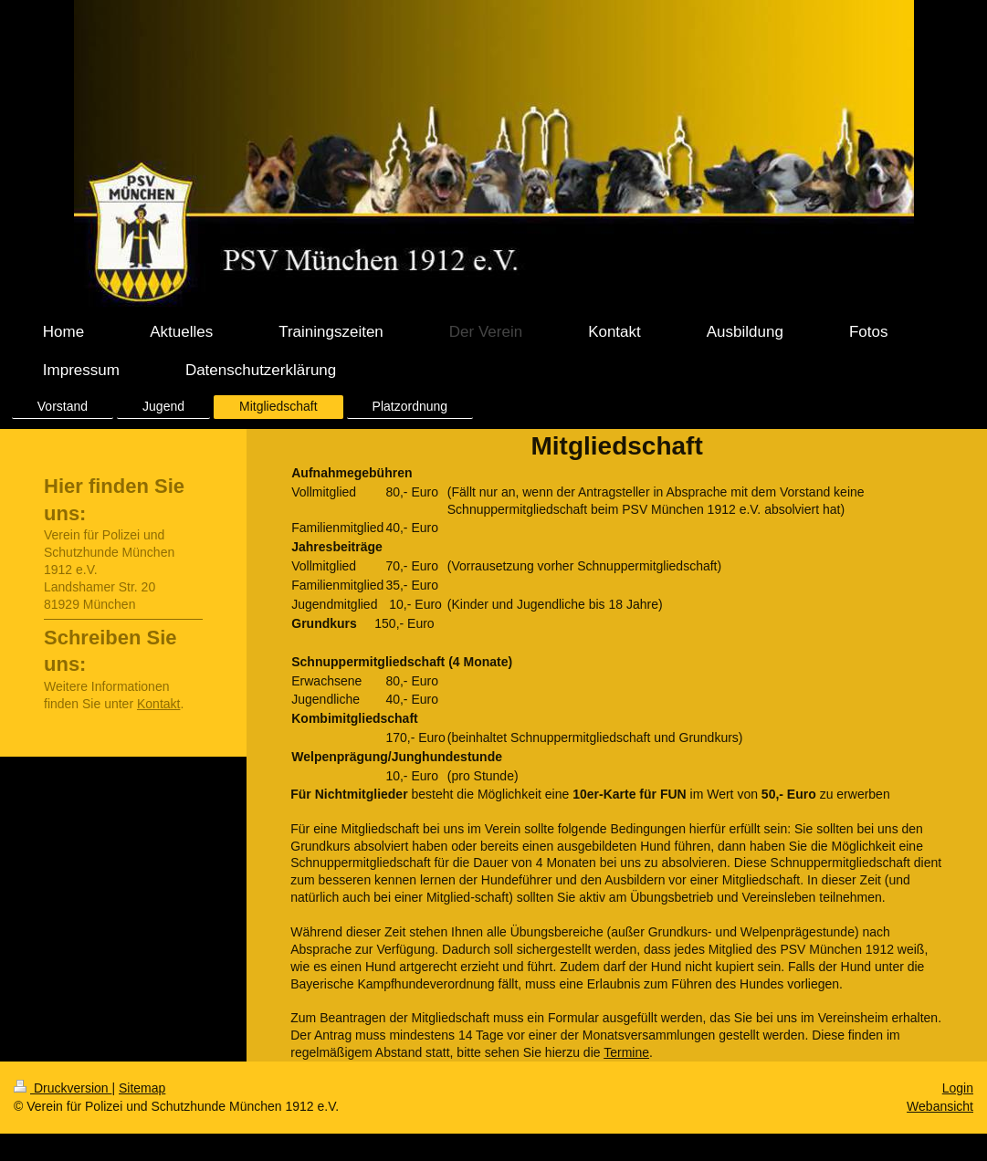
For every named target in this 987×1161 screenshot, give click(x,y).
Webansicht (940, 1106)
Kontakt (158, 703)
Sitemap (142, 1088)
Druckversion (62, 1088)
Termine (626, 1052)
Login (957, 1088)
